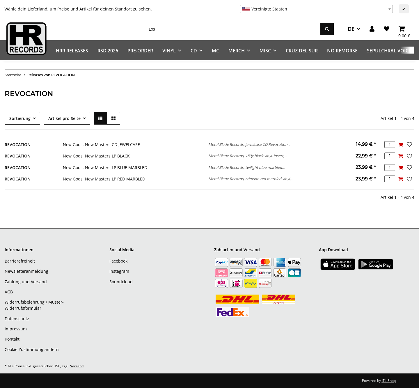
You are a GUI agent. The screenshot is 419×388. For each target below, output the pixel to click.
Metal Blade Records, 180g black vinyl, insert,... (247, 155)
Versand (77, 366)
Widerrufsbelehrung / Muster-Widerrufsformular (34, 305)
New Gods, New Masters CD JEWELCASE (101, 144)
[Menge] (390, 144)
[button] (372, 29)
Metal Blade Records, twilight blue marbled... (246, 167)
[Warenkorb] (404, 29)
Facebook (118, 261)
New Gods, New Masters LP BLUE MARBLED (105, 167)
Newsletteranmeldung (26, 271)
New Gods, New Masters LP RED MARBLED (104, 179)
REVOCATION (18, 144)
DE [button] (351, 28)
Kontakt (12, 339)
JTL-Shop (389, 380)
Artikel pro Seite (64, 118)
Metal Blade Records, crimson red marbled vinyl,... (250, 178)
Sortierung (20, 118)
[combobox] (316, 9)
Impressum (16, 329)
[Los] (232, 29)
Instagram (119, 271)
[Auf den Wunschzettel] (408, 144)
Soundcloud (121, 281)
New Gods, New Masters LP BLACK (96, 156)
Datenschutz (17, 318)
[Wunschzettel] (386, 29)
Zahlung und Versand (26, 281)
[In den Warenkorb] (400, 144)
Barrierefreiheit (20, 261)
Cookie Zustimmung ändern (32, 349)
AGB (9, 292)
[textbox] (316, 9)
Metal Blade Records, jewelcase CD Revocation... (249, 144)
